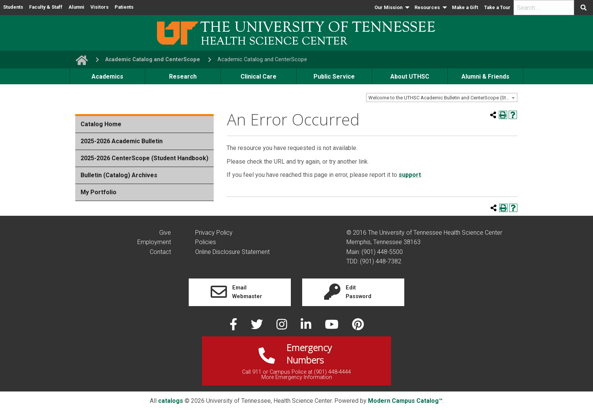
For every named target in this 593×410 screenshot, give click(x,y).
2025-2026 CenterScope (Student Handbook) (144, 158)
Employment (154, 242)
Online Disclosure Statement (232, 251)
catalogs (170, 400)
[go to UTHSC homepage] (79, 59)
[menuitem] (391, 7)
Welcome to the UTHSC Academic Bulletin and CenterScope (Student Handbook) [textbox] (442, 98)
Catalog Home (101, 124)
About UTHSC (409, 76)
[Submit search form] (583, 7)
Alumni (76, 7)
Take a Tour (497, 7)
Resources (427, 7)
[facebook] (234, 326)
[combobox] (441, 97)
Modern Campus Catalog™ (405, 400)
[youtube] (332, 326)
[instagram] (282, 326)
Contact (160, 251)
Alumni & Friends (485, 76)
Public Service (334, 76)
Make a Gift (465, 7)
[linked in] (307, 326)
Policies (205, 242)
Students (13, 7)
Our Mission (388, 7)
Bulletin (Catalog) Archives (119, 175)
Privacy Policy (214, 232)
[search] (544, 7)
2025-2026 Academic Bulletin (122, 141)
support (410, 174)
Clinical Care (258, 76)
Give (165, 232)
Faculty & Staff (45, 7)
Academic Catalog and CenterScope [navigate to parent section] (152, 59)
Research (183, 76)
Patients (124, 7)
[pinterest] (358, 326)
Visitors (99, 7)
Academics (107, 76)
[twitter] (257, 326)
